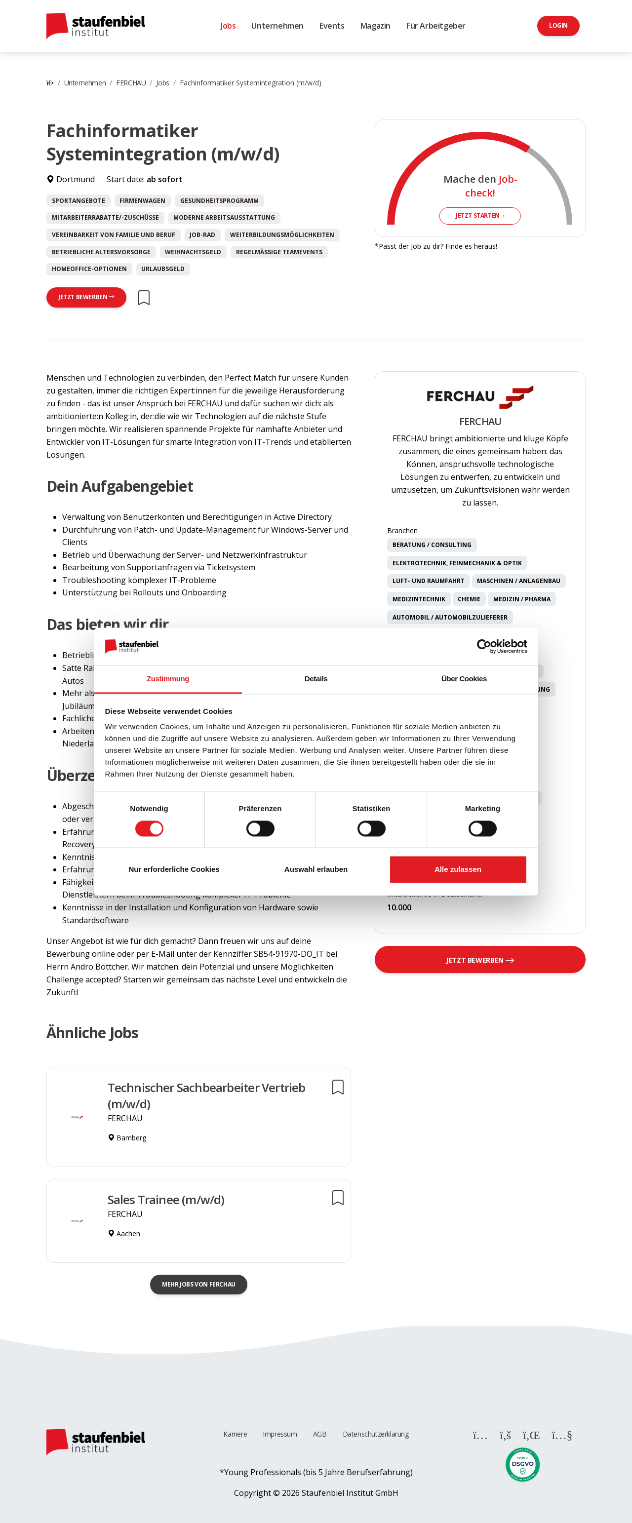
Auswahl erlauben (316, 869)
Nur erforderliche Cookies (173, 869)
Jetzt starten (480, 215)
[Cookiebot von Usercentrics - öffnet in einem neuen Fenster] (484, 646)
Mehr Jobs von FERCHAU (199, 1284)
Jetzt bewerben (86, 297)
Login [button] (558, 25)
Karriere (235, 1434)
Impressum (280, 1434)
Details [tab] (316, 679)
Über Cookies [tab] (464, 679)
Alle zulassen (457, 869)
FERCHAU (131, 82)
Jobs (228, 25)
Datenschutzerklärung (376, 1434)
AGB (320, 1434)
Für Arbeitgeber (436, 25)
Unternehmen (277, 25)
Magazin (375, 25)
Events (332, 25)
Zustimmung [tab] (168, 679)
